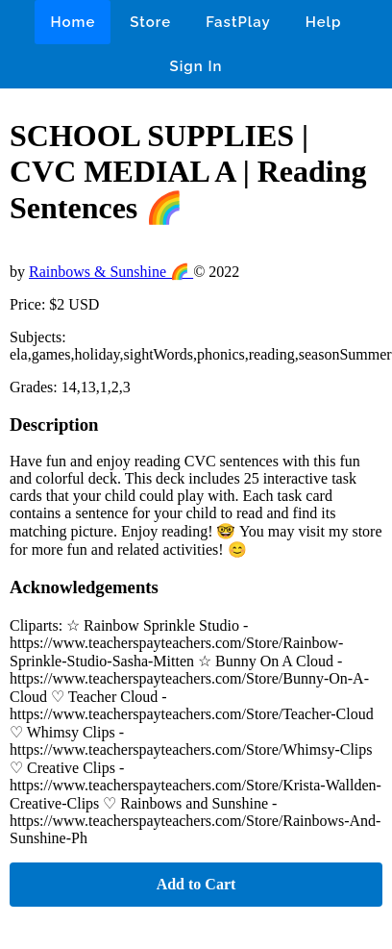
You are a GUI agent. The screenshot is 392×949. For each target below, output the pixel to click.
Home (72, 22)
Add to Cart (196, 884)
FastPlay (238, 22)
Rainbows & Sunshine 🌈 (111, 271)
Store (150, 22)
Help (324, 22)
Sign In (196, 66)
